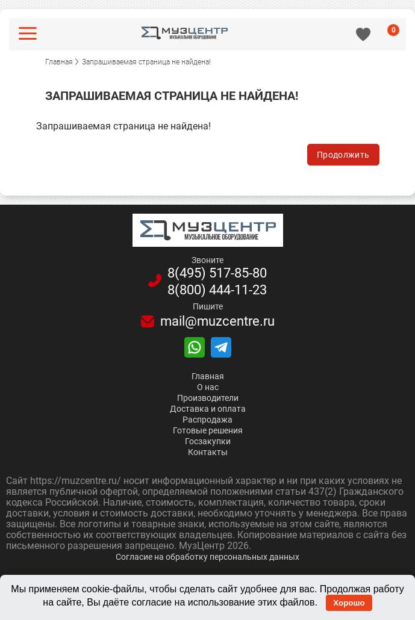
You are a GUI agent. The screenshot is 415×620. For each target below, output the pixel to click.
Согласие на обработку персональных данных (207, 557)
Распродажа (207, 419)
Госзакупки (208, 441)
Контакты (208, 452)
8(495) (217, 273)
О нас (208, 387)
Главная (208, 376)
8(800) (217, 290)
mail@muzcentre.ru (217, 321)
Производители (208, 398)
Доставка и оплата (208, 409)
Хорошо (348, 602)
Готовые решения (208, 430)
